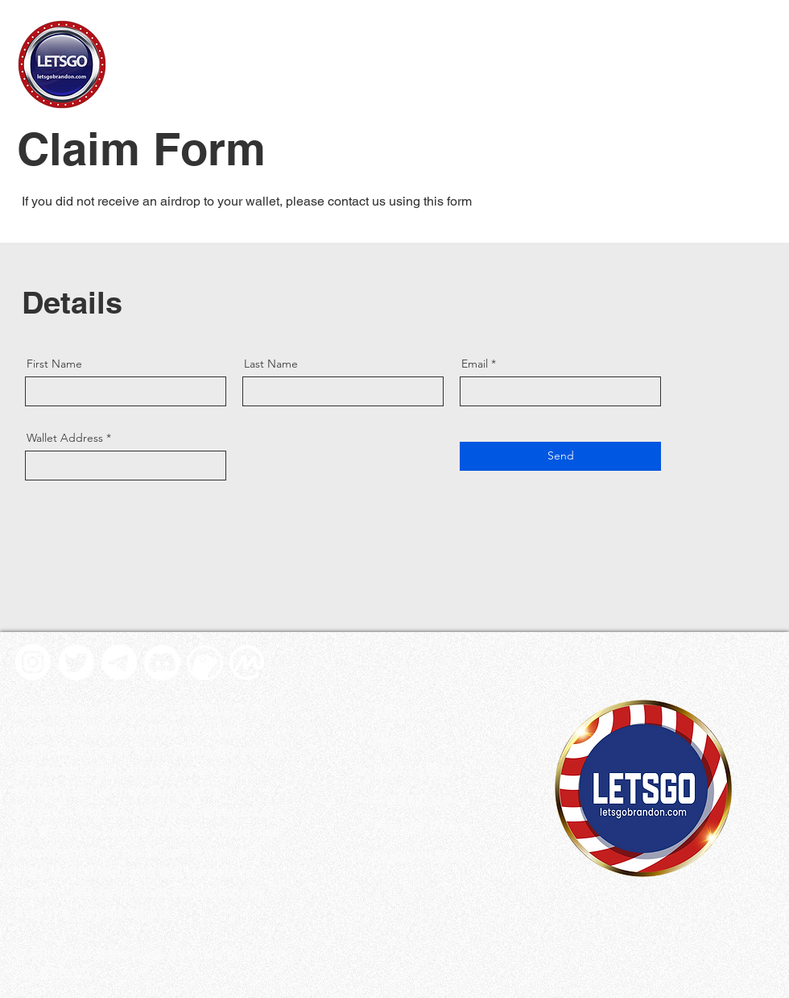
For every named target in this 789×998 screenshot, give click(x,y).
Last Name (271, 363)
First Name (54, 363)
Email (474, 363)
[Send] (560, 456)
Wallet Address (65, 437)
